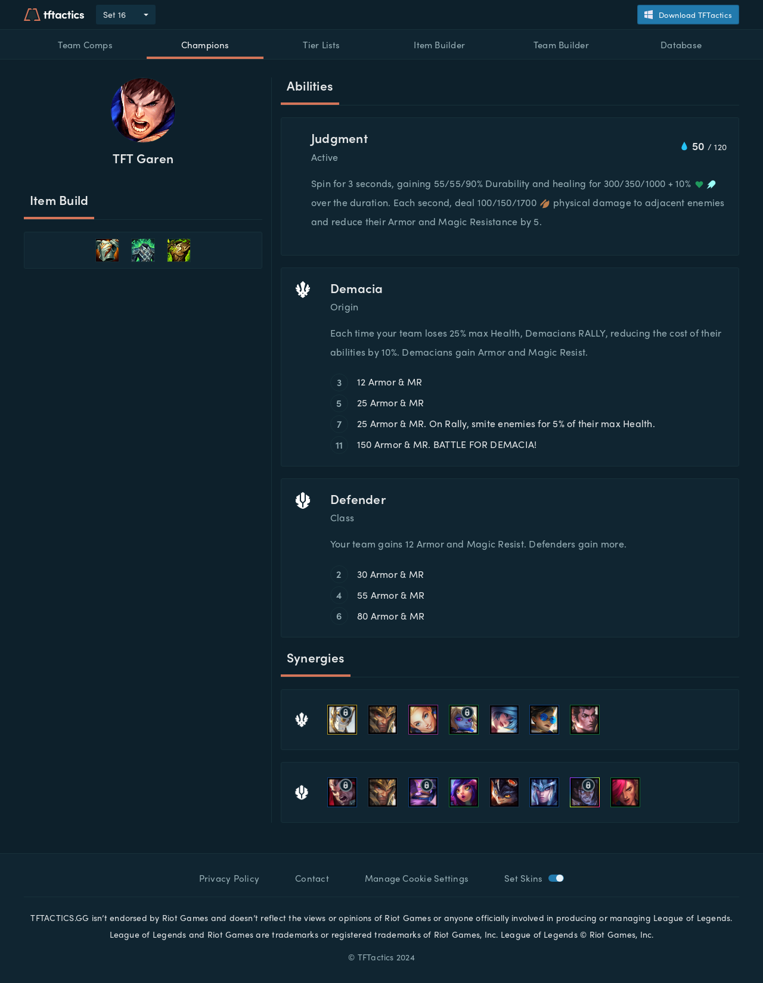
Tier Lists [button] (321, 44)
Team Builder (561, 44)
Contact (312, 878)
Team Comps (85, 44)
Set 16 (114, 14)
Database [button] (681, 44)
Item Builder (439, 44)
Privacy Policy (229, 878)
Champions (205, 44)
